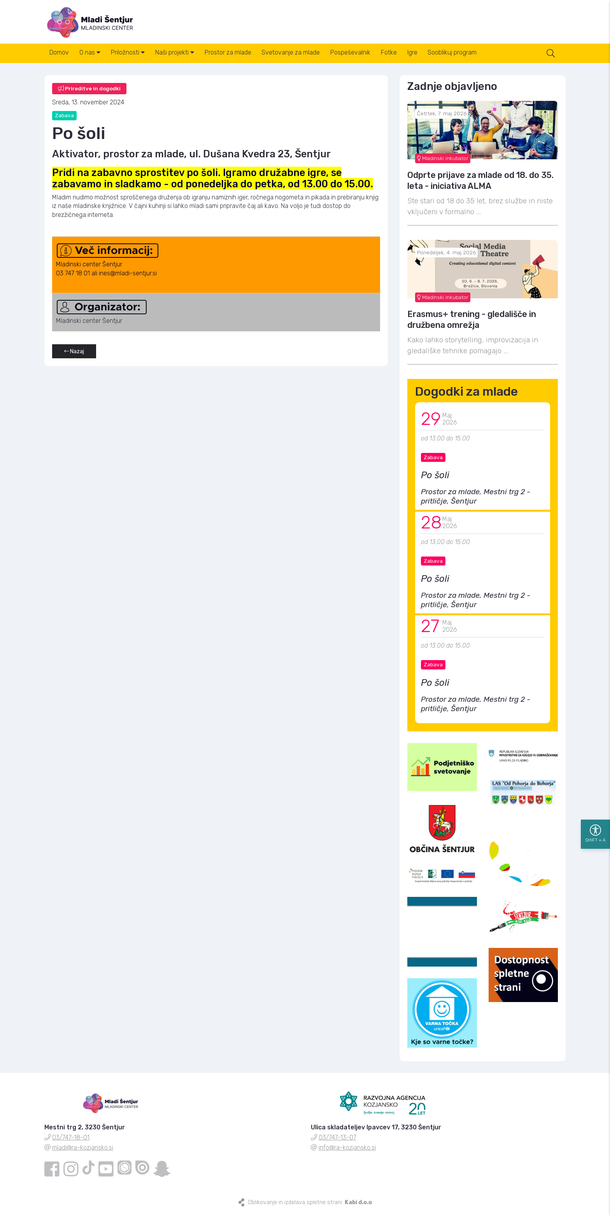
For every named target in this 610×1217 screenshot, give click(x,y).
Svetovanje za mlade (310, 58)
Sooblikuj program (486, 58)
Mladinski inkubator (442, 162)
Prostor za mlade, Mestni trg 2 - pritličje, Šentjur (475, 501)
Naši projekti (187, 58)
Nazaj (74, 356)
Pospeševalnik (374, 58)
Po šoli (435, 479)
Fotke (416, 58)
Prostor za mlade (244, 58)
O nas (95, 58)
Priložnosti (137, 58)
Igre (443, 58)
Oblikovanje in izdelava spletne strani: (310, 1206)
